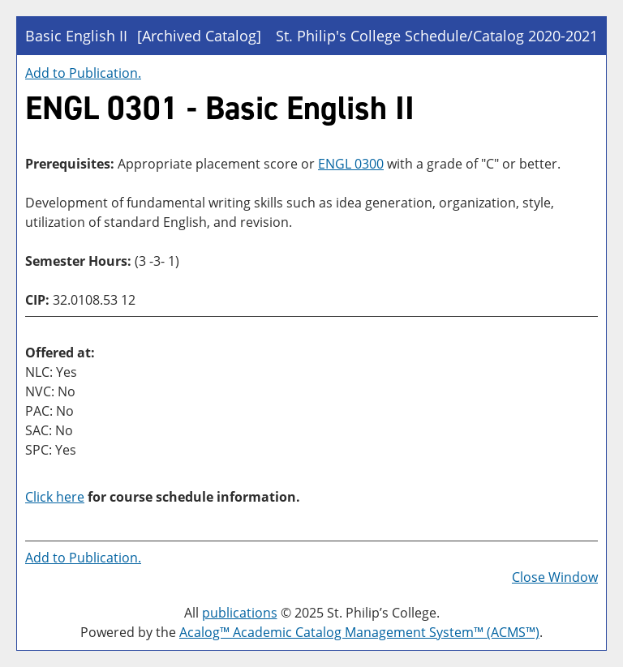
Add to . (83, 73)
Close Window (555, 577)
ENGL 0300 (351, 164)
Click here (54, 497)
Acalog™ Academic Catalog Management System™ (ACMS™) (359, 632)
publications (239, 613)
